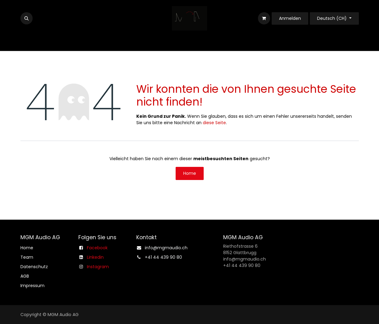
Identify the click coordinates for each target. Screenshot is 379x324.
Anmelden (290, 18)
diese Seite (214, 123)
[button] (26, 18)
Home (189, 173)
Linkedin (95, 257)
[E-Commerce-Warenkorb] (264, 18)
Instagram (98, 267)
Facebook (97, 248)
